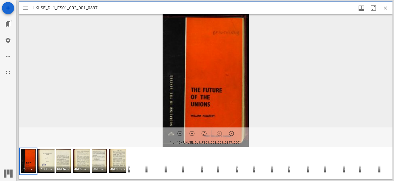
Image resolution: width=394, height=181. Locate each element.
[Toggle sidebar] (26, 8)
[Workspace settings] (8, 40)
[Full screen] (8, 72)
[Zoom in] (180, 133)
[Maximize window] (373, 8)
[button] (28, 161)
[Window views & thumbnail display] (361, 8)
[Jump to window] (8, 24)
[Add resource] (8, 8)
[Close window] (385, 8)
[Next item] (231, 133)
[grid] (205, 163)
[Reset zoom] (204, 133)
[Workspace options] (8, 56)
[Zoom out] (192, 133)
